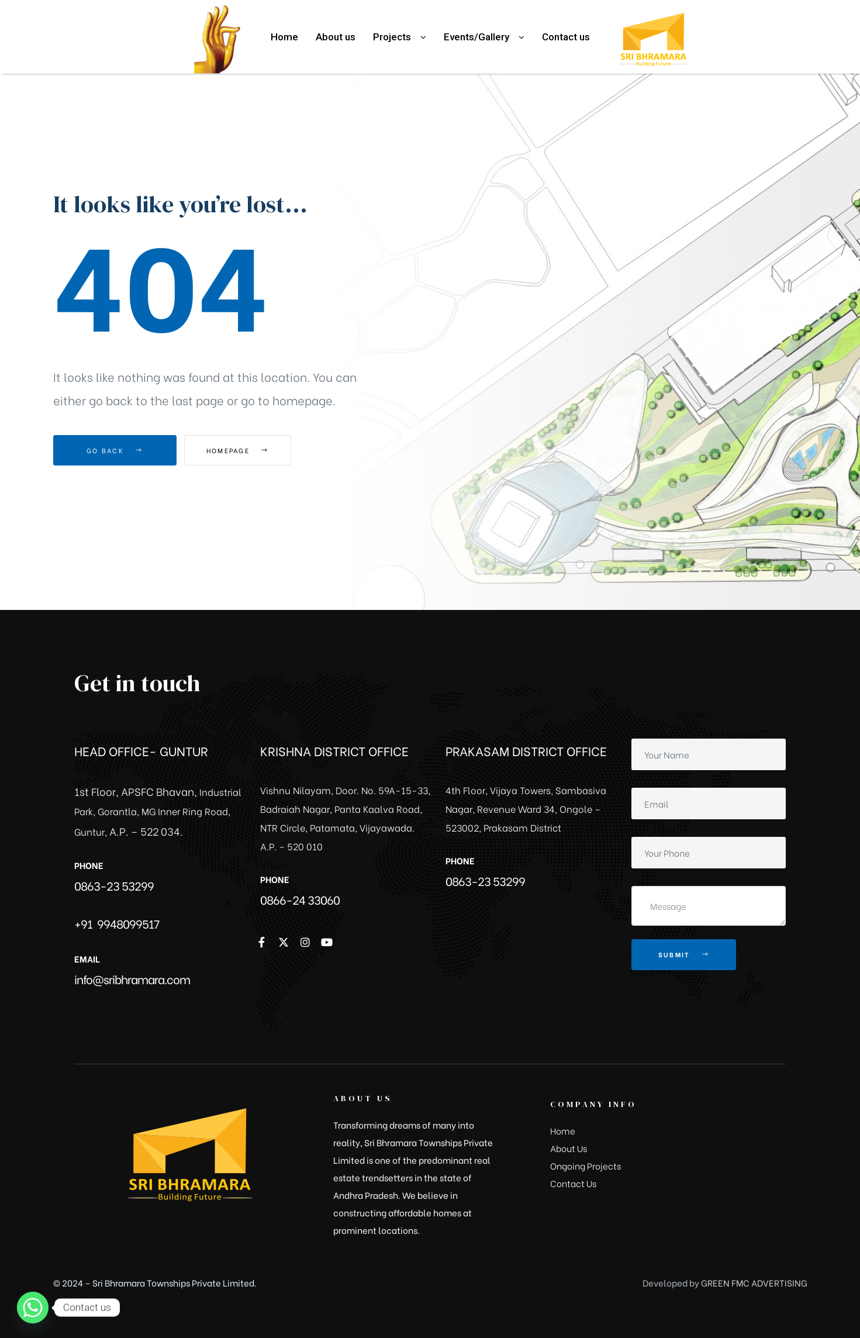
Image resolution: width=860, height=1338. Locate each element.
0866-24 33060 (300, 899)
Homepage (248, 450)
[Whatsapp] (33, 1307)
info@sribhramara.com (132, 978)
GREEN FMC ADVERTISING (754, 1282)
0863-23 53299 (114, 885)
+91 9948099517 (116, 923)
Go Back (115, 450)
